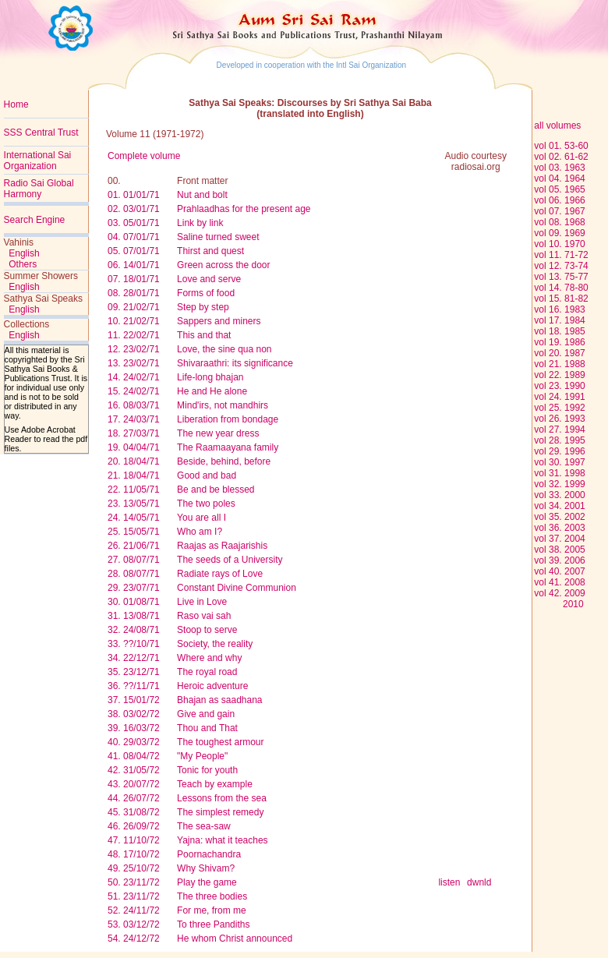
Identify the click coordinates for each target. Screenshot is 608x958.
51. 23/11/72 (134, 896)
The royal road (207, 671)
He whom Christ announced (234, 938)
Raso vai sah (204, 615)
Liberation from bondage (227, 419)
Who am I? (199, 531)
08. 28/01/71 (134, 293)
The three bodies (212, 896)
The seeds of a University (229, 559)
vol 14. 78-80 (561, 287)
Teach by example (215, 784)
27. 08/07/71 (134, 559)
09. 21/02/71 (134, 307)
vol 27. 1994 (559, 429)
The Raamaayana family (227, 447)
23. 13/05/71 (134, 503)
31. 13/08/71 (134, 615)
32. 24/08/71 (134, 629)
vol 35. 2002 (559, 516)
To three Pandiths (213, 924)
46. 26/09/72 (134, 826)
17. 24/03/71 (134, 419)
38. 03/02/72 (134, 714)
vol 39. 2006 (559, 560)
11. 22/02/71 (134, 335)
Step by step (203, 307)
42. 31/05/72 (134, 770)
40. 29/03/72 (134, 742)
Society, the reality (215, 643)
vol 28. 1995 (559, 440)
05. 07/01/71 (134, 251)
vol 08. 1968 (559, 222)
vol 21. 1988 (559, 364)
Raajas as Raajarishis (222, 545)
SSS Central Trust (41, 132)
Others (23, 264)
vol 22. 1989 (559, 374)
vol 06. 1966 (559, 200)
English (24, 253)
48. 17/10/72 (134, 854)
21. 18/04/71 (134, 475)
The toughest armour (220, 742)
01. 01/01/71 (134, 194)
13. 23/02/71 (134, 363)
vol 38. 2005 (559, 549)
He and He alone (212, 391)
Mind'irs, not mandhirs (222, 405)
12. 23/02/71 (134, 349)
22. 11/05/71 (134, 489)
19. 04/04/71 (134, 447)
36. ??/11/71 (134, 685)
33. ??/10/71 (134, 643)
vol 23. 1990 (559, 385)
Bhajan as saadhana (219, 700)
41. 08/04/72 (134, 756)
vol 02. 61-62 (561, 156)
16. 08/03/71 (134, 405)
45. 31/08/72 (134, 812)
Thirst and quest (210, 251)
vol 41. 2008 (559, 582)
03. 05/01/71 (134, 222)
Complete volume (144, 155)
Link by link (200, 222)
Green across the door (223, 265)
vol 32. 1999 (559, 484)
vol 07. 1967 (559, 211)
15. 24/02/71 (134, 391)
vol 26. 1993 (559, 418)
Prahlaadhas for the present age (243, 208)
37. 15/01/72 (134, 700)
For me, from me (211, 910)
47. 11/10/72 (134, 840)
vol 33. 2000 (559, 495)
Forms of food (206, 293)
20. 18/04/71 (134, 461)
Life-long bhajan (210, 377)
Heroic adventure (212, 685)
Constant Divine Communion (236, 587)
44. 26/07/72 (134, 798)
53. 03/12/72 (134, 924)
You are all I (201, 517)
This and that (204, 335)
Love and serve (209, 279)
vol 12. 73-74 (561, 265)
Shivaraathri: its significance (235, 363)
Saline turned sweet (218, 237)
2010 (558, 604)
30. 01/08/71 (134, 601)
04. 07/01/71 (134, 237)
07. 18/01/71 (134, 279)
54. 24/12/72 (134, 938)
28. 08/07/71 (134, 573)
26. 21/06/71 (134, 545)
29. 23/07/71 (134, 587)
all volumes (556, 125)
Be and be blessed (215, 489)
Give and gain (206, 714)
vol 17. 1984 (559, 320)
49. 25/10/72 (134, 868)
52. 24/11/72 (134, 910)
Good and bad (206, 475)
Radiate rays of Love (220, 573)
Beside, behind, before (223, 461)
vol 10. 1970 (559, 244)
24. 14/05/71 (134, 517)
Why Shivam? (206, 868)
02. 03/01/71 (134, 208)
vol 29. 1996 (559, 451)
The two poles (206, 503)
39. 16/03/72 (134, 728)
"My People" (202, 756)
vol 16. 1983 (559, 309)
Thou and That (207, 728)
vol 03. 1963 (559, 167)
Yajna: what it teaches (222, 840)
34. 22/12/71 (134, 657)
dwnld (479, 882)
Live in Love (202, 601)
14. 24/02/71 (134, 377)
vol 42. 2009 (559, 593)
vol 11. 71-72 (561, 254)
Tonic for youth (207, 770)
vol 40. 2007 (559, 571)
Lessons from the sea (222, 798)
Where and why (209, 657)
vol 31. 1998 (559, 473)
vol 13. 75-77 (561, 276)
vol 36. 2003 (559, 527)
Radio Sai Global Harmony (39, 189)
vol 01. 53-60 (561, 145)
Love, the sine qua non (224, 349)
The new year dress (218, 433)
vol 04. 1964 (559, 178)
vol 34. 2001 (559, 505)
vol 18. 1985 (559, 331)
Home (16, 104)
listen (449, 882)
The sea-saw (204, 826)
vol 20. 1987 (559, 353)
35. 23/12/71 (134, 671)
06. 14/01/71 (134, 265)
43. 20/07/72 (134, 784)
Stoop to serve (207, 629)
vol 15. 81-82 (561, 298)
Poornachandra (209, 854)
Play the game (207, 882)
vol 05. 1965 (559, 189)
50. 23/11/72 (134, 882)
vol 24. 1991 (559, 396)
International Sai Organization (38, 160)
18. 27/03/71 (134, 433)
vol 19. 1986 (559, 342)
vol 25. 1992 (559, 407)
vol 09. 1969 (559, 233)
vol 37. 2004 (559, 538)
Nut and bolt (202, 194)
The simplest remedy (220, 812)
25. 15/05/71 (134, 531)
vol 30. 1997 (559, 462)
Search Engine (34, 219)
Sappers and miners (218, 321)
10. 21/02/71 (134, 321)
